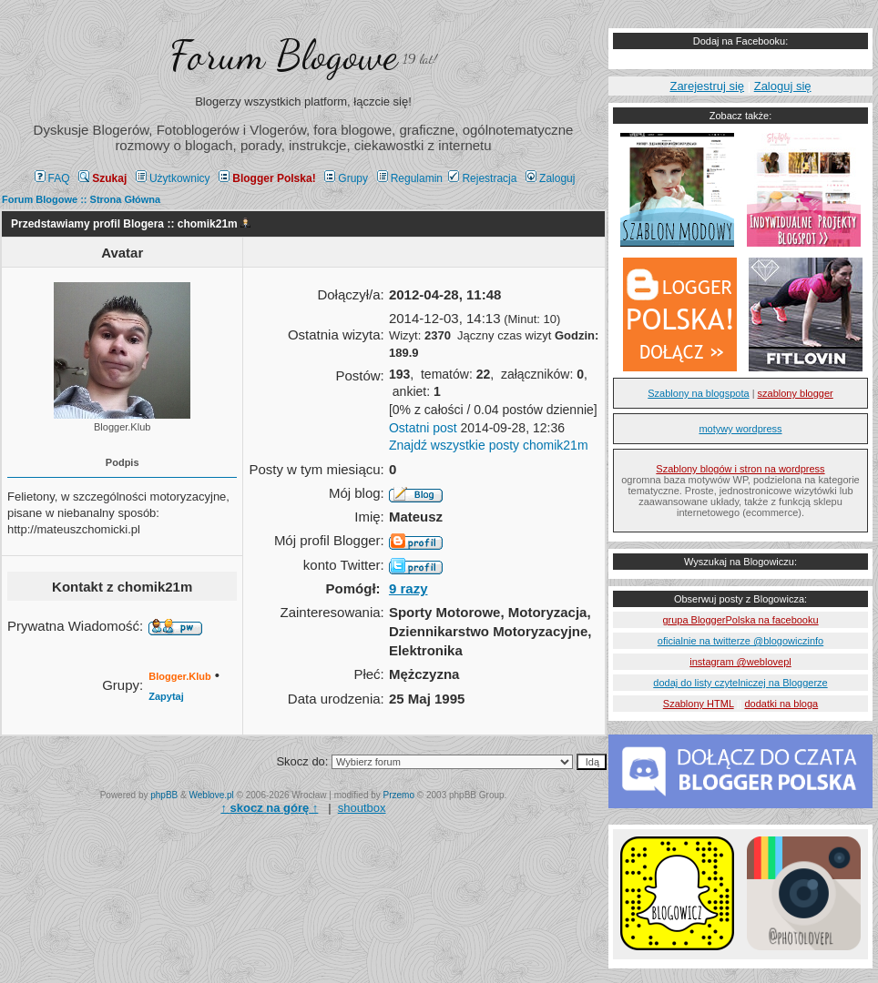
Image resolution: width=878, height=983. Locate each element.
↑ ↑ (269, 808)
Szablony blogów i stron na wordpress (740, 468)
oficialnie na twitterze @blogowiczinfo (740, 640)
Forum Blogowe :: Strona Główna (81, 199)
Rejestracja (482, 178)
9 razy (408, 588)
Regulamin (410, 178)
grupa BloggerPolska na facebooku (740, 619)
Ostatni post (423, 428)
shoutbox (362, 808)
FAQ (52, 178)
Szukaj (102, 178)
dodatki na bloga (781, 703)
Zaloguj (550, 178)
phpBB (164, 795)
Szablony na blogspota (698, 393)
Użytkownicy (173, 178)
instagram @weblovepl (740, 661)
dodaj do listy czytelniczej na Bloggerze (740, 682)
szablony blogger (795, 393)
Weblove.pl (211, 795)
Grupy (346, 178)
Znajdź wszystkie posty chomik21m (488, 445)
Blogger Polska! (267, 178)
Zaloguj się (783, 86)
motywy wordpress (740, 428)
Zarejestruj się (706, 86)
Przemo (398, 795)
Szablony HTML (698, 703)
